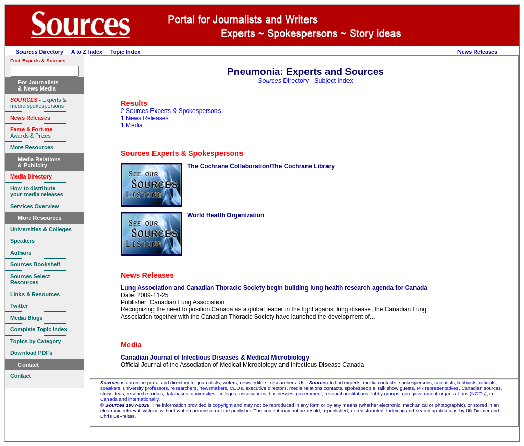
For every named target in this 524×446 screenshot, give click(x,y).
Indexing (395, 410)
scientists (444, 382)
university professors (145, 388)
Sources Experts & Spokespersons (182, 153)
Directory (39, 52)
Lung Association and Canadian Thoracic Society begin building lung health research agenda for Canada (274, 288)
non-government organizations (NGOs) (444, 393)
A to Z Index (86, 52)
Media (131, 345)
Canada (109, 399)
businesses (281, 393)
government (309, 393)
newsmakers (213, 388)
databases (176, 393)
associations (252, 393)
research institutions (346, 393)
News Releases (477, 52)
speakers (110, 388)
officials (487, 382)
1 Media (132, 125)
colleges (227, 393)
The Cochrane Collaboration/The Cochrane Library (261, 166)
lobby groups (385, 393)
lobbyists (466, 382)
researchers (184, 388)
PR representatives (438, 388)
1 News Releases (144, 118)
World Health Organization (225, 215)
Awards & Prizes (31, 132)
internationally (143, 399)
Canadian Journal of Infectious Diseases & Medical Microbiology (215, 357)
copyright (223, 405)
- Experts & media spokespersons (38, 103)
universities (203, 393)
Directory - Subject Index (305, 80)
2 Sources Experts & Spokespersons (171, 111)
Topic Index (125, 52)
